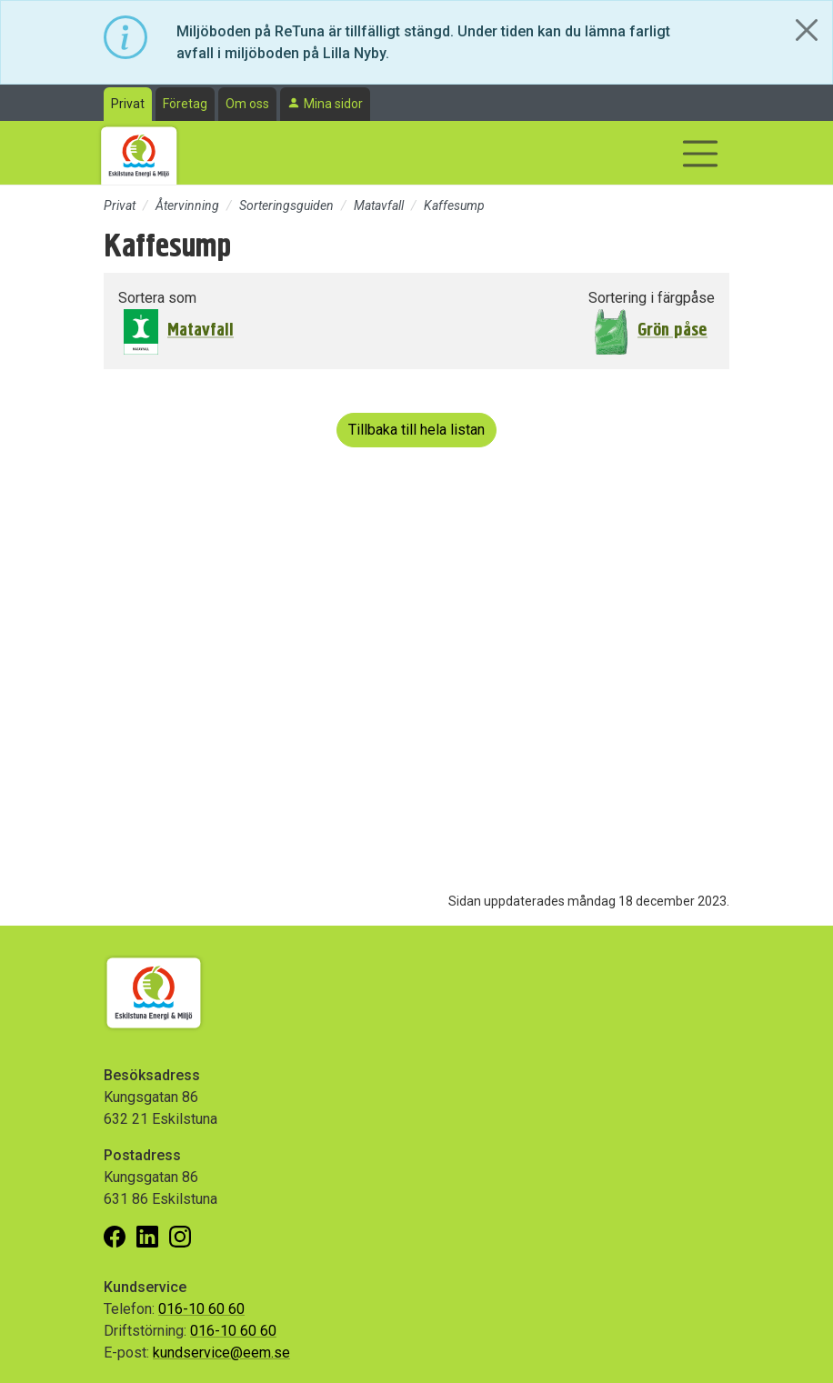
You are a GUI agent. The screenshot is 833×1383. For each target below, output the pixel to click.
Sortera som (157, 297)
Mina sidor (333, 103)
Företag (185, 103)
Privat (128, 103)
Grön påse (672, 329)
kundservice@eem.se (221, 1352)
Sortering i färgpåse (651, 297)
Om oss (247, 103)
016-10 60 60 (201, 1309)
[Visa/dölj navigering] (700, 153)
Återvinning (187, 205)
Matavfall (379, 205)
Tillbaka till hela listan (416, 429)
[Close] (806, 30)
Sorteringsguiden (286, 205)
